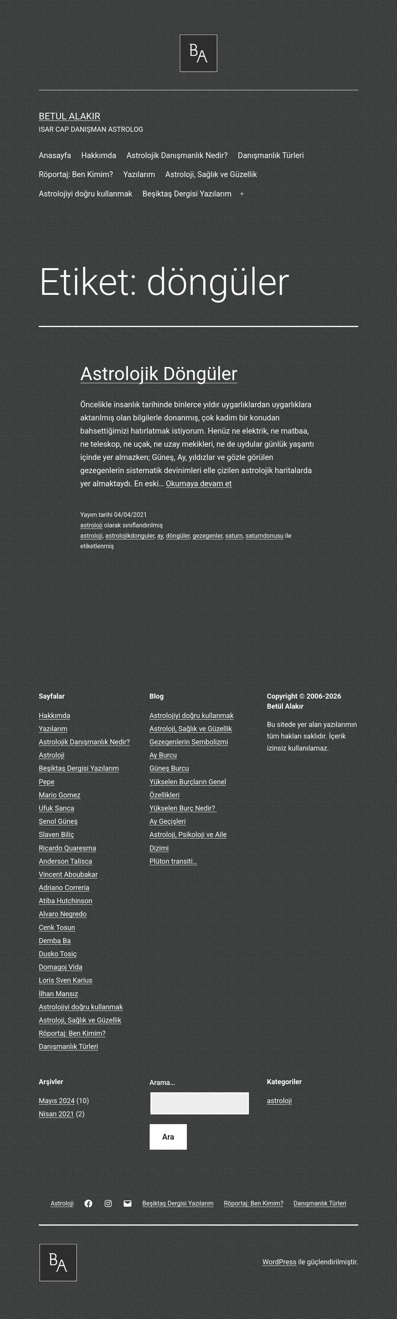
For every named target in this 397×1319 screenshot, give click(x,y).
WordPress (279, 1262)
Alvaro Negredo (63, 914)
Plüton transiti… (173, 861)
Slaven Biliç (56, 834)
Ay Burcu (163, 755)
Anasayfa (55, 155)
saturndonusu (264, 535)
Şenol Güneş (58, 821)
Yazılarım (139, 174)
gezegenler (208, 535)
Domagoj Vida (61, 967)
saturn (234, 535)
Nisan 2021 (56, 1114)
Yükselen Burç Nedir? (183, 808)
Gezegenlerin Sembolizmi (189, 742)
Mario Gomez (60, 795)
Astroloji (51, 755)
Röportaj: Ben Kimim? (76, 174)
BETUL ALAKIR (69, 116)
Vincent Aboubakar (68, 874)
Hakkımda (98, 155)
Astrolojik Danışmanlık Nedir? (177, 155)
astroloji (91, 525)
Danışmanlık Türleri (271, 155)
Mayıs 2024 (57, 1101)
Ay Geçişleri (168, 821)
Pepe (46, 782)
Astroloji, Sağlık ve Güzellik (211, 174)
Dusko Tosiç (58, 954)
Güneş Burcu (169, 768)
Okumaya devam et (199, 483)
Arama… (162, 1082)
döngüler (178, 535)
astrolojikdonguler (129, 535)
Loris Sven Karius (65, 980)
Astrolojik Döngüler (159, 374)
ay (160, 535)
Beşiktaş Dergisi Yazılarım (187, 193)
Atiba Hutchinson (65, 901)
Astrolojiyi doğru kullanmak (85, 193)
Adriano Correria (64, 887)
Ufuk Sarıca (56, 808)
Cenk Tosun (57, 927)
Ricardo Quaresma (67, 848)
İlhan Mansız (58, 994)
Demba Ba (55, 941)
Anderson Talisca (65, 861)
